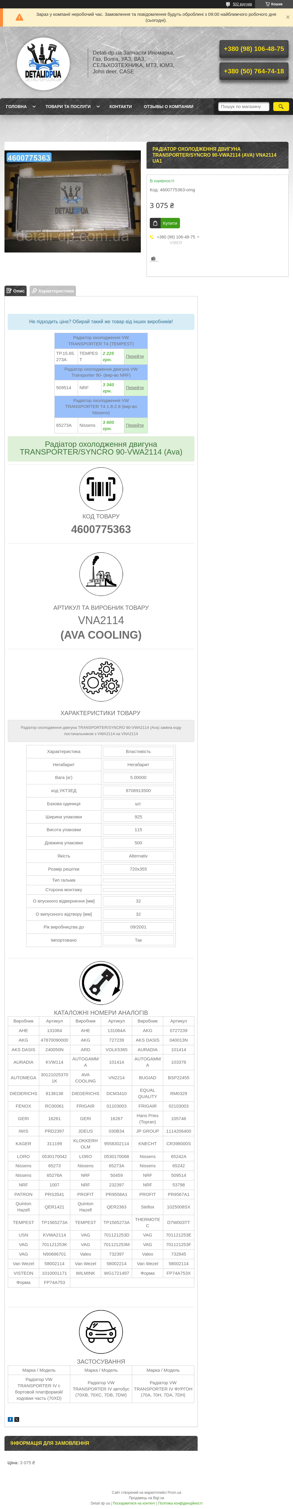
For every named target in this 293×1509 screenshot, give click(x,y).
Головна (16, 106)
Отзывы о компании (168, 106)
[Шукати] (281, 106)
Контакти (120, 106)
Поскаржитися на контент (134, 1503)
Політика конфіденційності (180, 1503)
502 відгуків (242, 4)
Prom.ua (174, 1492)
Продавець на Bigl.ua (146, 1498)
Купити (170, 223)
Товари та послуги (68, 106)
